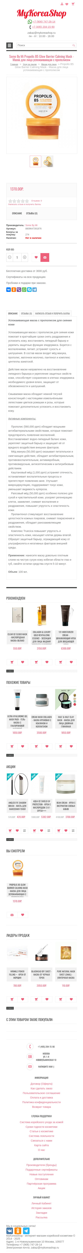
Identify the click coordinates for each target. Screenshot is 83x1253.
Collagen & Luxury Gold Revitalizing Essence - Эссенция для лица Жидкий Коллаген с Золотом (41, 638)
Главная (14, 64)
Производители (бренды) (41, 1165)
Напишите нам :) (46, 1066)
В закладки (36, 257)
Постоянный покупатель (62, 3)
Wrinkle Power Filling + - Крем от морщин (17, 974)
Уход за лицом (30, 64)
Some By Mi (31, 225)
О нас (41, 1149)
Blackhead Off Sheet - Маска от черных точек (41, 974)
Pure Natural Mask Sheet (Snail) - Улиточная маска (66, 974)
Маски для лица (48, 64)
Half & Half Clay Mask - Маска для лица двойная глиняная (66, 721)
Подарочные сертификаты (42, 1169)
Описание (17, 213)
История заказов (42, 1208)
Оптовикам (41, 1179)
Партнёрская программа (41, 1183)
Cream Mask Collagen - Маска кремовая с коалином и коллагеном (42, 721)
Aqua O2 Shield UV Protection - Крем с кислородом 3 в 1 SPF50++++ (41, 806)
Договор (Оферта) (42, 1083)
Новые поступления (42, 1174)
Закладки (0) (67, 3)
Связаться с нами (41, 1140)
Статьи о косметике (41, 1131)
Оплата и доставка (41, 1097)
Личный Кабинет (41, 1203)
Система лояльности (41, 1135)
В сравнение (24, 831)
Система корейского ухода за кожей (41, 1122)
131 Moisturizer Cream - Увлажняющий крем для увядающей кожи (66, 638)
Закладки (41, 1212)
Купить (12, 662)
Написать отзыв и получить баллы (24, 204)
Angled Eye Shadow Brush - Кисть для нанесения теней (17, 806)
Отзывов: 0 (36, 201)
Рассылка (41, 1217)
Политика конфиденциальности (41, 1102)
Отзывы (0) (31, 213)
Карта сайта (41, 1145)
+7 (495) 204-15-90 (43, 26)
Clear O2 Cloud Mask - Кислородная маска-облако (17, 637)
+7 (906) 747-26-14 (44, 21)
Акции (41, 1188)
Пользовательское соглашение (41, 1093)
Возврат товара (41, 1106)
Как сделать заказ (41, 1088)
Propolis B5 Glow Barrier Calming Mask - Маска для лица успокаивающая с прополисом (17, 891)
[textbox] (46, 45)
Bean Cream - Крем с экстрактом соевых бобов (66, 806)
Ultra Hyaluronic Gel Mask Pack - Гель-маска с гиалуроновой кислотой (17, 722)
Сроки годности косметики (41, 1126)
